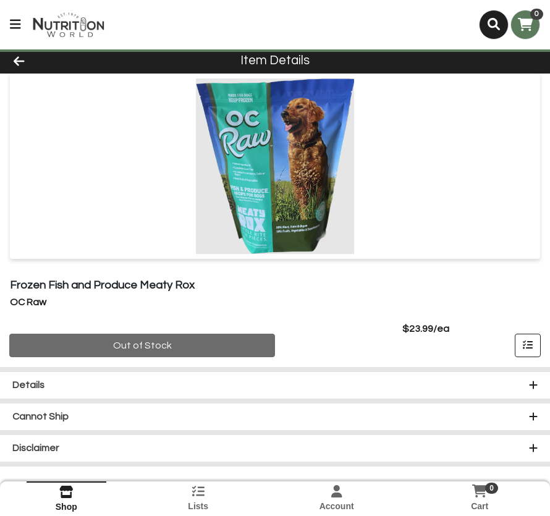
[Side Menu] (15, 25)
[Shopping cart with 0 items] (525, 25)
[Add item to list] (528, 345)
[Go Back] (76, 61)
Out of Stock (142, 345)
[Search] (494, 24)
